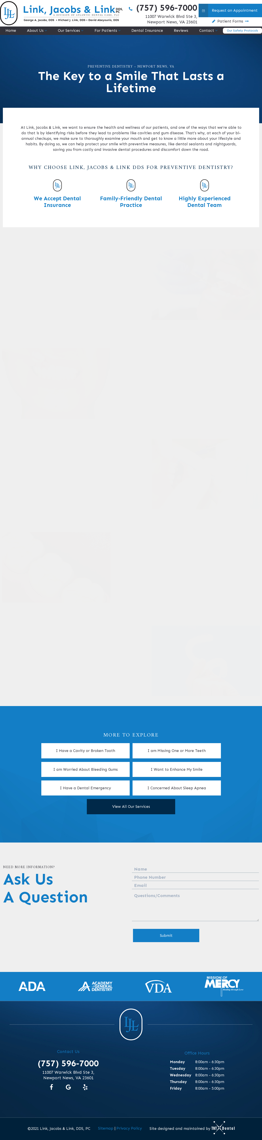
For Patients (106, 30)
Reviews (181, 30)
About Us (35, 30)
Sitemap (105, 1128)
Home (11, 30)
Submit (166, 935)
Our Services (69, 30)
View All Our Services (131, 806)
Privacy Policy (129, 1128)
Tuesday (177, 1068)
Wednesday (180, 1075)
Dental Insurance (147, 30)
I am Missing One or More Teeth (177, 750)
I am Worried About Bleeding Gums (85, 769)
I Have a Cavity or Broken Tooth (85, 750)
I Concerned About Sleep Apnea (176, 788)
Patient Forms (230, 21)
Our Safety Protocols (242, 30)
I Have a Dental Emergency (85, 788)
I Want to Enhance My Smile (177, 769)
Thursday (178, 1081)
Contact (206, 30)
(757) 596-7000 (162, 7)
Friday (176, 1088)
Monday (177, 1062)
